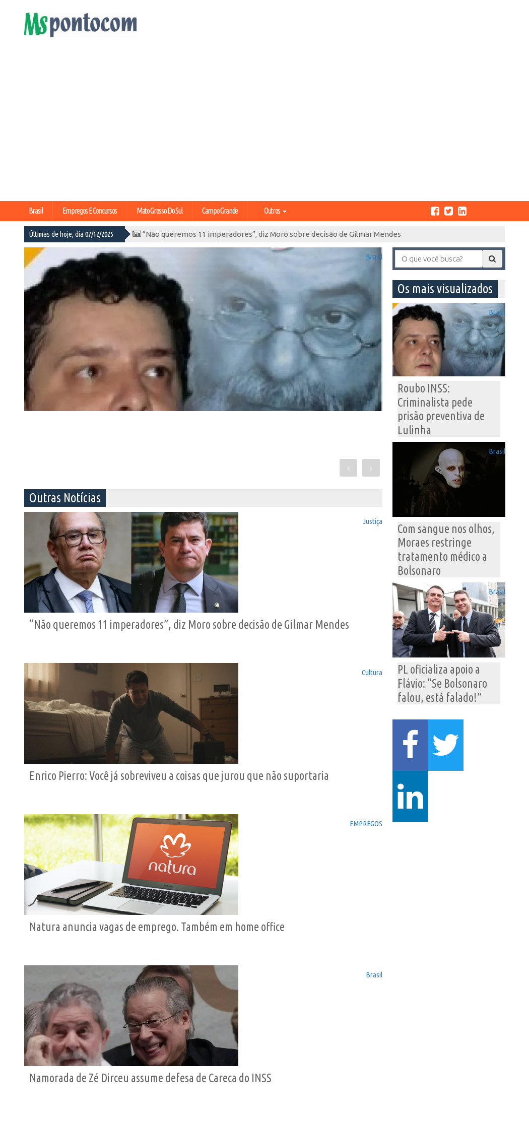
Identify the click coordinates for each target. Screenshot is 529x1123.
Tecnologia (109, 1074)
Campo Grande (220, 210)
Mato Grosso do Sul (159, 210)
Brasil (36, 210)
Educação (173, 1064)
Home (40, 1045)
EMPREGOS (173, 676)
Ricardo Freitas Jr (482, 1113)
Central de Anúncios (48, 1069)
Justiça (181, 519)
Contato (44, 1084)
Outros (275, 210)
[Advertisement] (264, 125)
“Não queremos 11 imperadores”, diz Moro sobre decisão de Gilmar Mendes (267, 234)
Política (168, 1045)
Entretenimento (249, 1064)
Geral (164, 1074)
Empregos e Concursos (89, 210)
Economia (107, 1045)
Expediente (49, 1055)
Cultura (365, 519)
